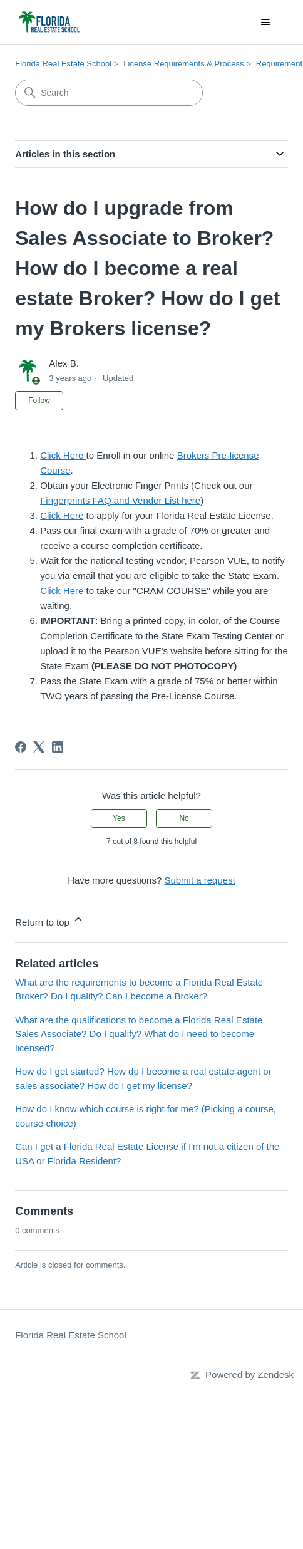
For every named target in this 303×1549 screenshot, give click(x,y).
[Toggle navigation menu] (266, 23)
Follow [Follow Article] (39, 400)
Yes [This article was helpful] (119, 818)
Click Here (63, 455)
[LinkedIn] (57, 747)
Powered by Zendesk (249, 1374)
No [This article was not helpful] (183, 818)
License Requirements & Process (183, 63)
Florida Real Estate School (63, 63)
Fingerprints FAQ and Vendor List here (120, 500)
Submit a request (199, 880)
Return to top (50, 920)
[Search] (109, 92)
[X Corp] (38, 747)
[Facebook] (20, 747)
